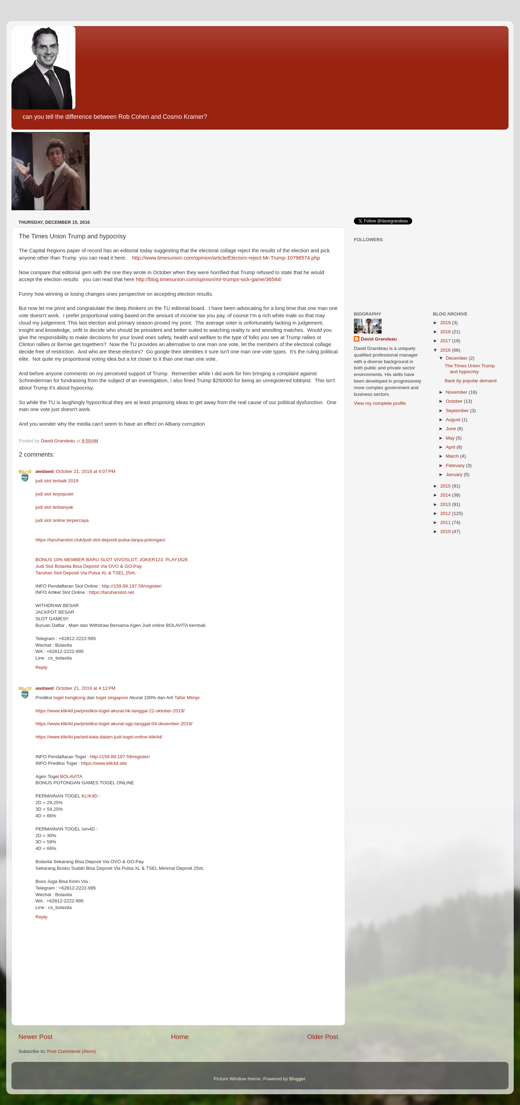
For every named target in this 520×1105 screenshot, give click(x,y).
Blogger (297, 1078)
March (453, 456)
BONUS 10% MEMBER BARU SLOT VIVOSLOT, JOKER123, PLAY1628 (111, 559)
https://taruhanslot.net (111, 592)
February (456, 465)
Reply (41, 667)
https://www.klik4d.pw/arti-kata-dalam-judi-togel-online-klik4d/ (98, 736)
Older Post (322, 1036)
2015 (446, 486)
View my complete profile (380, 403)
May (451, 438)
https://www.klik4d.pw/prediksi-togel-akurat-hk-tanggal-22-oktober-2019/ (110, 710)
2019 (446, 322)
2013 (446, 504)
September (458, 410)
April (451, 447)
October (455, 401)
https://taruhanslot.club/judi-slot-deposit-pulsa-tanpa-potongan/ (100, 539)
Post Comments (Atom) (71, 1051)
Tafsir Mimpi (187, 697)
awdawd (44, 471)
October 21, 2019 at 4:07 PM (85, 471)
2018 (446, 331)
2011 (446, 522)
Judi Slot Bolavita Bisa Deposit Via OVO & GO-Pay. (89, 566)
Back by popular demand (470, 380)
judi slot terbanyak (54, 507)
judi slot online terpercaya (62, 520)
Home (179, 1036)
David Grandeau (379, 339)
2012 (446, 513)
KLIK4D (90, 796)
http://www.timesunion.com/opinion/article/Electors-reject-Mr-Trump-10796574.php (226, 258)
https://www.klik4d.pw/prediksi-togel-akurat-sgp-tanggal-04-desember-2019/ (114, 723)
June (451, 428)
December (457, 358)
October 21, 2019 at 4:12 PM (85, 688)
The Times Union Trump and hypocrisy (470, 368)
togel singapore (112, 697)
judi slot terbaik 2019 (57, 480)
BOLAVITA (71, 776)
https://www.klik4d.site (104, 763)
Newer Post (35, 1036)
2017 (446, 340)
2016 (446, 350)
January (455, 474)
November (457, 392)
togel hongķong (70, 697)
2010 (446, 531)
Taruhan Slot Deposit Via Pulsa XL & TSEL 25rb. (85, 572)
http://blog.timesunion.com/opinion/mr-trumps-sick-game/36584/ (209, 279)
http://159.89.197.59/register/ (132, 586)
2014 (446, 495)
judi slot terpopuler (54, 494)
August (454, 419)
